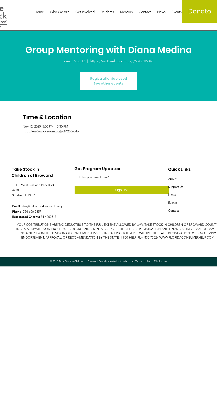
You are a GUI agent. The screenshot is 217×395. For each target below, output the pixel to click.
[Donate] (199, 11)
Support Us (175, 187)
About (172, 179)
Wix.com (128, 261)
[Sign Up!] (122, 190)
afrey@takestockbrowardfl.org (42, 206)
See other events (108, 83)
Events (172, 203)
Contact (173, 210)
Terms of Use (142, 261)
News (172, 195)
